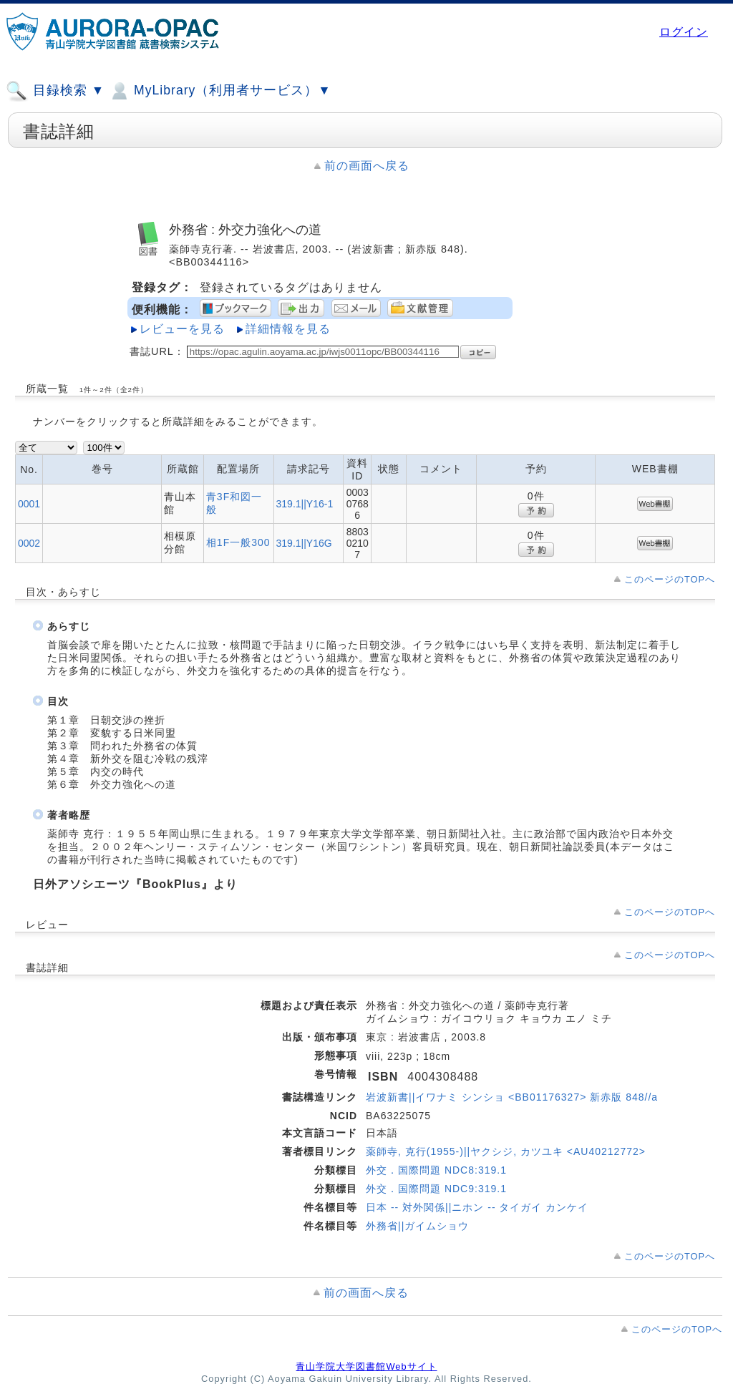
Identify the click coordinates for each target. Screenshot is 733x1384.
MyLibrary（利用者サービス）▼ (219, 91)
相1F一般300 (238, 542)
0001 (29, 504)
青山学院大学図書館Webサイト (366, 1366)
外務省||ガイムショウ (417, 1226)
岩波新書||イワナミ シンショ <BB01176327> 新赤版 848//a (512, 1097)
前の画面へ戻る (366, 166)
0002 (29, 543)
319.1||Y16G (304, 543)
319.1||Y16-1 (305, 504)
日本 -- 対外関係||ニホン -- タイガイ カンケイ (477, 1207)
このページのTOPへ (669, 579)
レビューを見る (182, 329)
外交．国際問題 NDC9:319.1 (436, 1188)
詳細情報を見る (288, 329)
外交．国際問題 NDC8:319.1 (436, 1170)
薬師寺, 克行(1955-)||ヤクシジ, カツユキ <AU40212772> (506, 1151)
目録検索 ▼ (55, 91)
